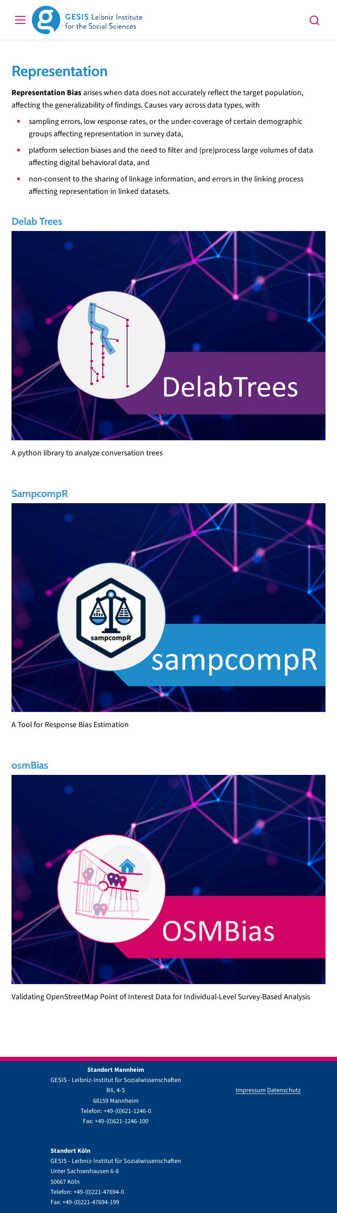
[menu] (20, 20)
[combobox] (315, 20)
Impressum (251, 1090)
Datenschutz (284, 1090)
